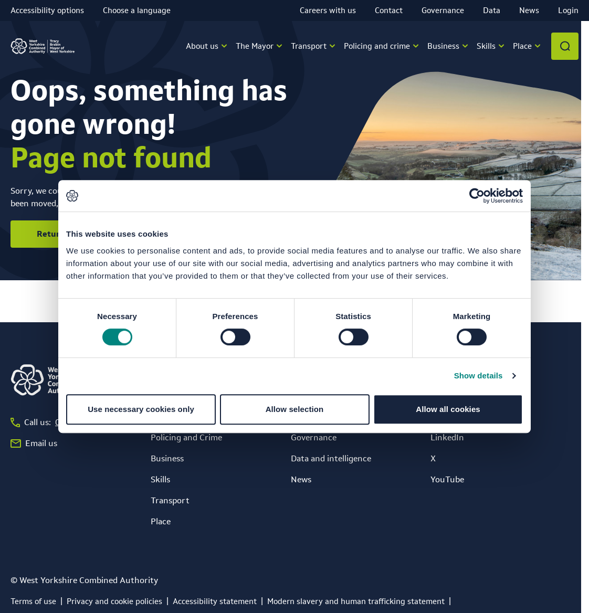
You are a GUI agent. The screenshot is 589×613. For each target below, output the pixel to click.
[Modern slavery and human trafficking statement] (356, 601)
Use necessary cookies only (141, 409)
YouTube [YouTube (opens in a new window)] (447, 479)
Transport (170, 500)
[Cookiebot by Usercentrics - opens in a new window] (477, 196)
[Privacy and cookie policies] (114, 601)
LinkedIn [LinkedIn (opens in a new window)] (447, 437)
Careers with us (328, 10)
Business (167, 458)
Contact (389, 10)
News (529, 10)
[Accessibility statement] (215, 601)
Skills (160, 479)
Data (491, 10)
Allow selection (295, 409)
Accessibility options (47, 10)
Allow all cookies (448, 409)
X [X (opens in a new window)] (433, 458)
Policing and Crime (186, 437)
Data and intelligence (331, 458)
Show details (478, 375)
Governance (443, 10)
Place (161, 521)
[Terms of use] (33, 601)
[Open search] (565, 46)
